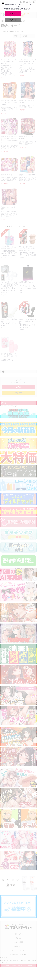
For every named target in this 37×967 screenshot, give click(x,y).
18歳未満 (13, 20)
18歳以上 (13, 13)
